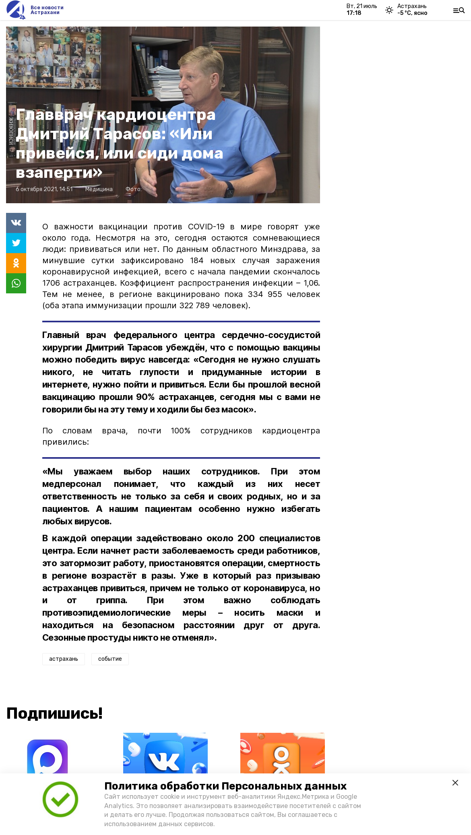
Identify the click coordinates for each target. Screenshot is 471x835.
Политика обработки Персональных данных (225, 786)
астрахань (63, 659)
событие (110, 659)
